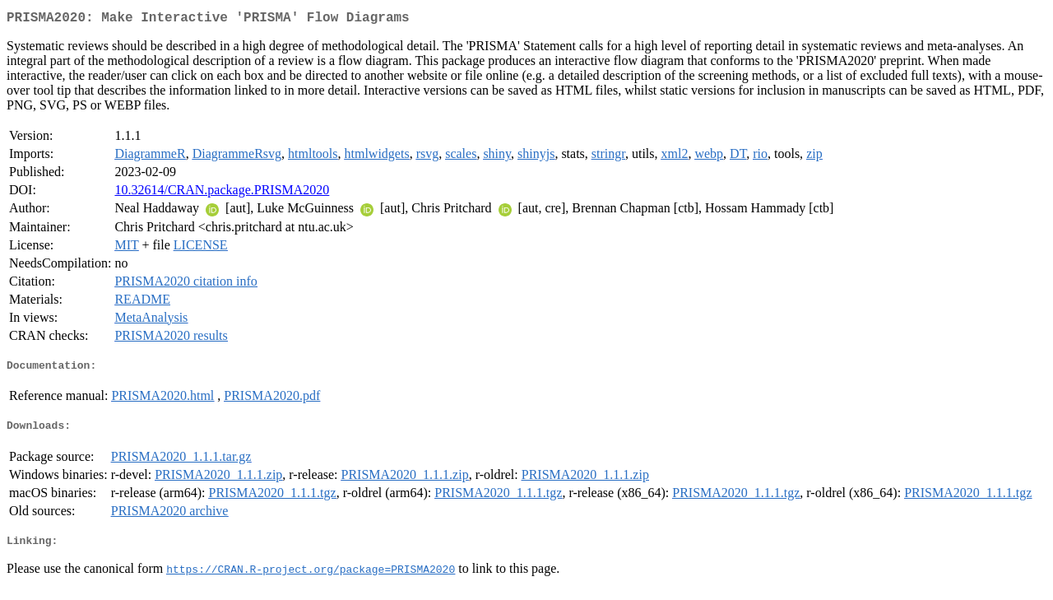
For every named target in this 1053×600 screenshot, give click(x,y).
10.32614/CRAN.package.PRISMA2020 (221, 193)
